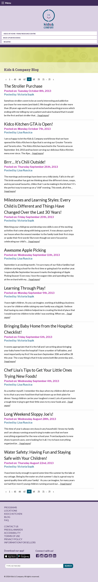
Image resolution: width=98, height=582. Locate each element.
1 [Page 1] (9, 79)
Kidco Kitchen (13, 513)
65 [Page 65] (15, 79)
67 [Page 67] (24, 79)
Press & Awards (13, 529)
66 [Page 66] (20, 79)
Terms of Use (12, 536)
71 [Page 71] (43, 79)
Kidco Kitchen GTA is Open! (28, 123)
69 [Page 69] (34, 79)
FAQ (6, 520)
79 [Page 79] (49, 79)
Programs (10, 507)
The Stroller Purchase (23, 86)
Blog (7, 517)
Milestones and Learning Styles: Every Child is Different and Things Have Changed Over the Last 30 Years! (37, 206)
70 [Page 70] (39, 79)
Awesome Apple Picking (25, 250)
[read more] (43, 115)
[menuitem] (49, 19)
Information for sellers (19, 542)
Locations (10, 510)
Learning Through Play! (25, 288)
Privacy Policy (13, 539)
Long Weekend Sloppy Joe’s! (28, 414)
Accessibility (12, 532)
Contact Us (11, 526)
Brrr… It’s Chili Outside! (25, 161)
